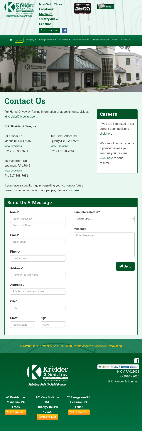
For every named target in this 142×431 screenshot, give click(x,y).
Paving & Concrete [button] (47, 40)
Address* (16, 268)
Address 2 (17, 284)
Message (80, 228)
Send (125, 266)
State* (14, 318)
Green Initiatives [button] (81, 40)
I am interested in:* (87, 212)
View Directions (13, 146)
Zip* (43, 318)
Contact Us (125, 40)
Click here (106, 158)
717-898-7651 (49, 30)
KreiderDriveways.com (22, 116)
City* (13, 301)
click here (72, 190)
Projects (115, 40)
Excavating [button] (64, 40)
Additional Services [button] (100, 40)
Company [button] (31, 40)
